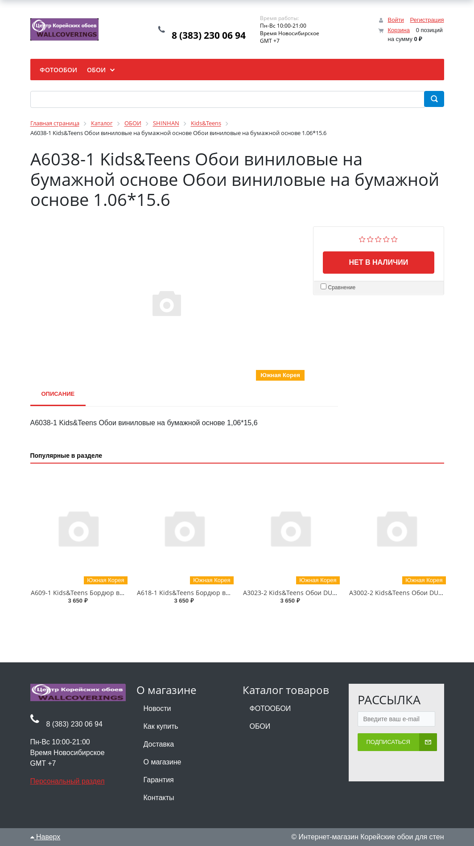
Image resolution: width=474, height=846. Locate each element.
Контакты (159, 797)
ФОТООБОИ (270, 708)
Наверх (45, 837)
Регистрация (427, 19)
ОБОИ (260, 726)
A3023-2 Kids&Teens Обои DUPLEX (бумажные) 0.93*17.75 (330, 592)
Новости (157, 708)
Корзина (398, 30)
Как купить (161, 726)
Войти (395, 19)
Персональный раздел (67, 781)
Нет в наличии (378, 262)
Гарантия (159, 780)
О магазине (162, 762)
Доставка (159, 744)
